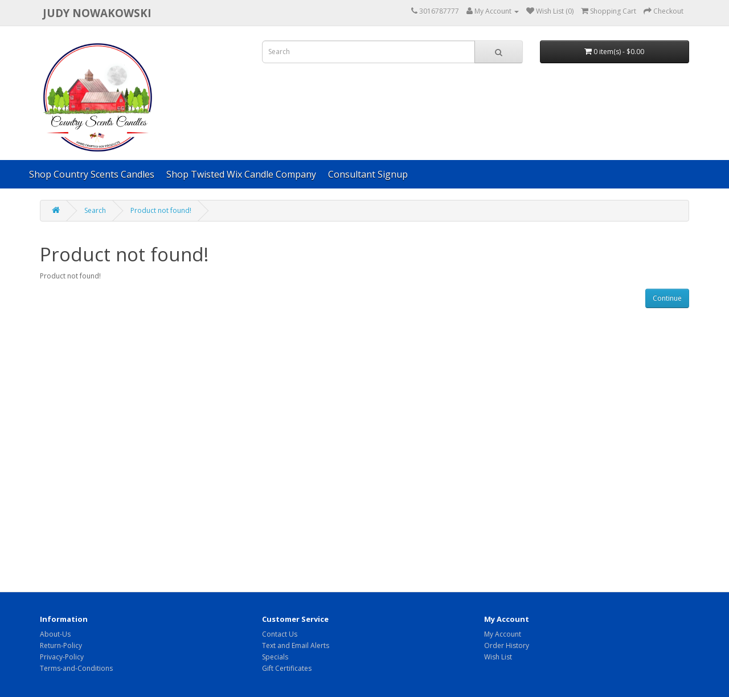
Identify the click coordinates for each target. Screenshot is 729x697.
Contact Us (279, 634)
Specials (275, 657)
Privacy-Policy (62, 657)
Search (95, 210)
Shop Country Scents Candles (91, 174)
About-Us (55, 634)
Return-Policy (61, 645)
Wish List (498, 657)
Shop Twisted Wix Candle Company (241, 174)
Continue (667, 298)
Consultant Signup (368, 174)
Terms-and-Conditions (76, 668)
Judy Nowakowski (97, 13)
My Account (502, 634)
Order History (506, 645)
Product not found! (160, 210)
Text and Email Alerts (295, 645)
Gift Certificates (287, 668)
